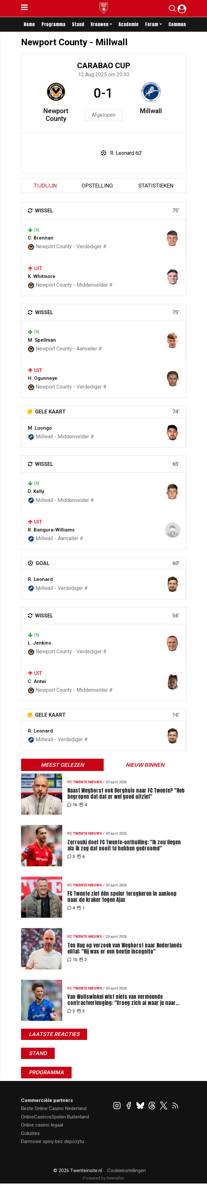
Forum (151, 24)
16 (72, 804)
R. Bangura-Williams (51, 530)
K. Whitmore (41, 276)
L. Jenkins (39, 643)
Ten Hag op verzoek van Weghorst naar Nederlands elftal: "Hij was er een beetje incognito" (124, 948)
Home (29, 24)
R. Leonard (40, 579)
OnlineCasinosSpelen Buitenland (55, 1117)
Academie (129, 24)
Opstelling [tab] (97, 185)
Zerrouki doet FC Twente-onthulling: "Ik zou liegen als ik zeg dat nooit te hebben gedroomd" (124, 845)
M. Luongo (40, 428)
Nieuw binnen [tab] (145, 765)
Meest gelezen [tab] (62, 765)
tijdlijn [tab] (45, 185)
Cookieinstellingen (126, 1170)
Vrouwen (100, 24)
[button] (172, 9)
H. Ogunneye (42, 378)
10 (72, 959)
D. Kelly (36, 491)
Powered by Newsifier (103, 1178)
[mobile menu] (24, 8)
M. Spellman (42, 340)
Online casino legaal (42, 1125)
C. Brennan (40, 238)
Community (179, 24)
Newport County (55, 115)
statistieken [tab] (155, 185)
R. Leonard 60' (126, 153)
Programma (53, 24)
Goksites (30, 1133)
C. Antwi (37, 681)
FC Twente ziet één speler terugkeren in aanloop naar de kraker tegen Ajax (122, 897)
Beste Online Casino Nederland (53, 1108)
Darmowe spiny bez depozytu (52, 1141)
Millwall (151, 111)
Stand (78, 24)
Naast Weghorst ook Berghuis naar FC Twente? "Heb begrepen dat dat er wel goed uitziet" (126, 793)
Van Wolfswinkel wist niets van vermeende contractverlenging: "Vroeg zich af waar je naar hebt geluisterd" (121, 1000)
